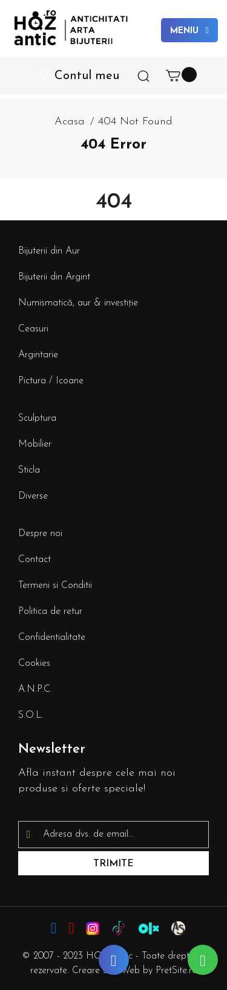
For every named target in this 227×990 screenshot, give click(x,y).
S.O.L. (31, 715)
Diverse (33, 496)
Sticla (29, 470)
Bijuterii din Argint (54, 277)
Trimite (113, 864)
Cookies (34, 663)
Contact (34, 559)
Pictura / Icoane (51, 381)
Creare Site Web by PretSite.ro (134, 971)
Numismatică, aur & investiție (78, 303)
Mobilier (34, 444)
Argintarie (38, 355)
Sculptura (37, 418)
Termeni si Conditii (55, 585)
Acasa (69, 121)
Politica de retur (50, 611)
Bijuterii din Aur (49, 251)
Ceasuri (33, 329)
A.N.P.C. (35, 689)
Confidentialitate (51, 637)
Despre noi (40, 533)
